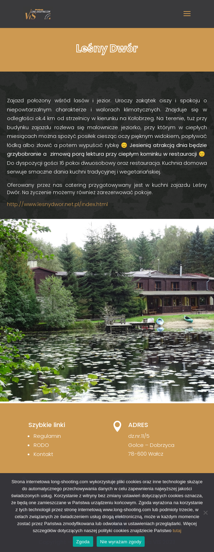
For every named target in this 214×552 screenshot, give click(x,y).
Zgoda (83, 541)
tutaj (177, 530)
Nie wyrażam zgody (120, 541)
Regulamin (47, 436)
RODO (41, 445)
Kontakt (43, 454)
